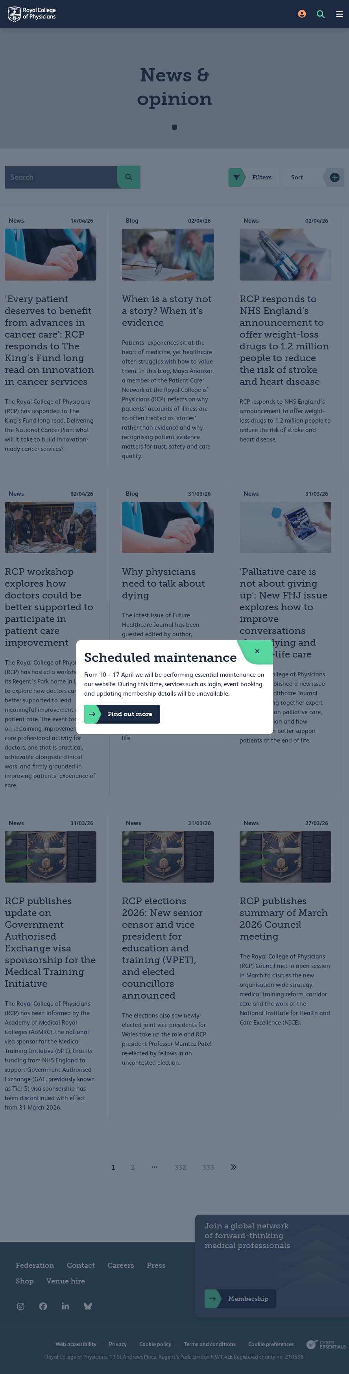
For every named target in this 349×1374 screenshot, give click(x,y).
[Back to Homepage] (87, 14)
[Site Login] (302, 14)
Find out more (118, 714)
